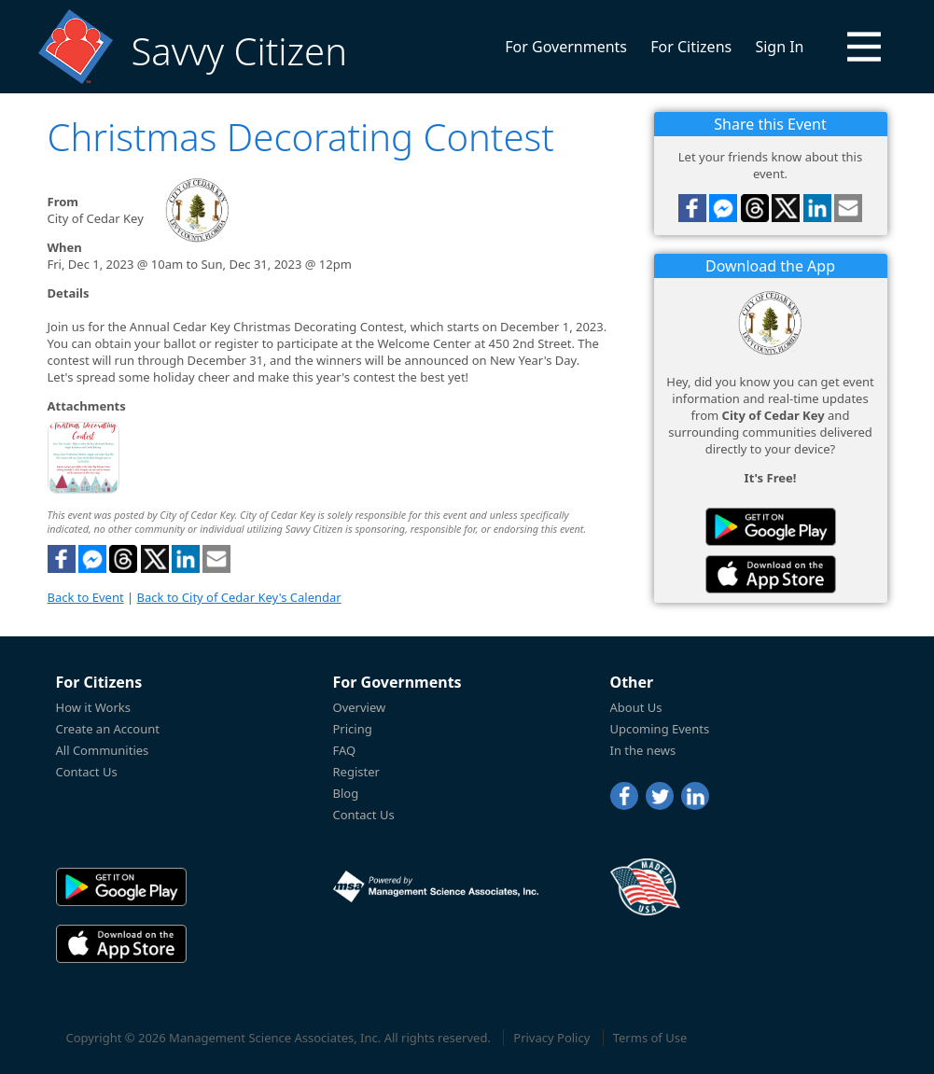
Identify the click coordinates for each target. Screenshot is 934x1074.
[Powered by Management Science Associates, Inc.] (435, 886)
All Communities (102, 750)
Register (356, 771)
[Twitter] (660, 796)
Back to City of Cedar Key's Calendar (239, 597)
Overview (359, 707)
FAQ (344, 750)
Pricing (352, 728)
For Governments (566, 46)
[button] (864, 46)
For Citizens (691, 46)
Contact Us (87, 771)
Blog (346, 793)
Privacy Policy (551, 1037)
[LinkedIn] (695, 796)
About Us (636, 707)
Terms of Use (650, 1037)
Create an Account (108, 728)
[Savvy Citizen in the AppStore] (770, 574)
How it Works (94, 707)
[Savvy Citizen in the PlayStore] (770, 527)
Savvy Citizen (239, 51)
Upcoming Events (660, 728)
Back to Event (86, 597)
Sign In (779, 46)
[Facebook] (624, 796)
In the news (643, 750)
